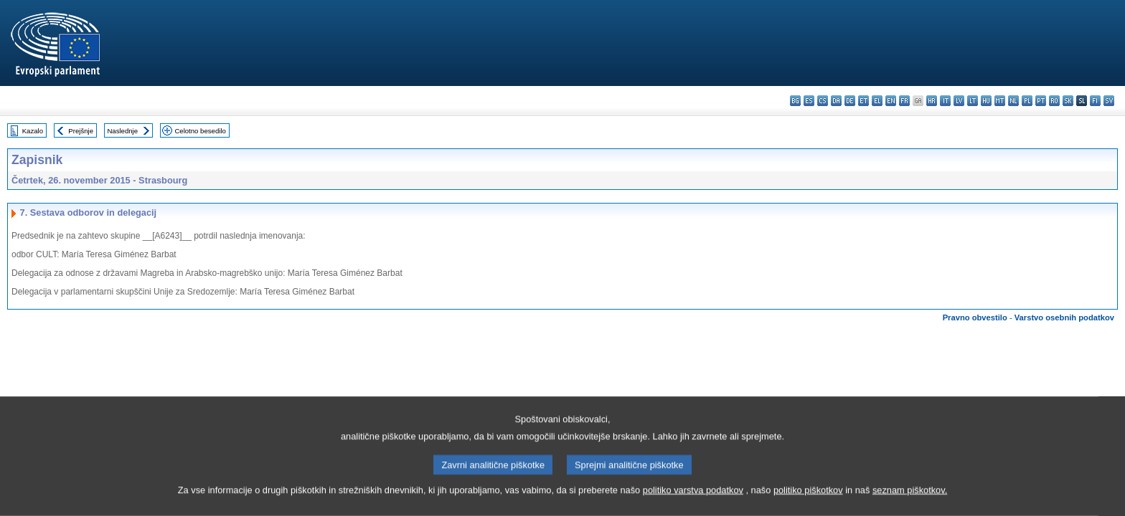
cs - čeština (822, 100)
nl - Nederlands (1013, 100)
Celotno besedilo (199, 131)
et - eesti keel (863, 100)
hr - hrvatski (931, 100)
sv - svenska (1108, 100)
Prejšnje (80, 131)
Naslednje (122, 131)
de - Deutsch (849, 100)
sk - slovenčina (1068, 100)
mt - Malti (999, 100)
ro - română (1054, 100)
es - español (809, 100)
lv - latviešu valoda (959, 100)
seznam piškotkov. (909, 507)
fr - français (904, 100)
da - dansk (836, 100)
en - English (890, 100)
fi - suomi (1095, 100)
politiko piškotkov (808, 507)
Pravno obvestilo (975, 317)
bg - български (795, 100)
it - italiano (945, 100)
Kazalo (32, 131)
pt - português (1040, 100)
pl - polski (1027, 100)
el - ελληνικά (877, 100)
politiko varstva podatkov (693, 507)
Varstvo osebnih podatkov (1064, 317)
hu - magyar (986, 100)
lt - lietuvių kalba (972, 100)
